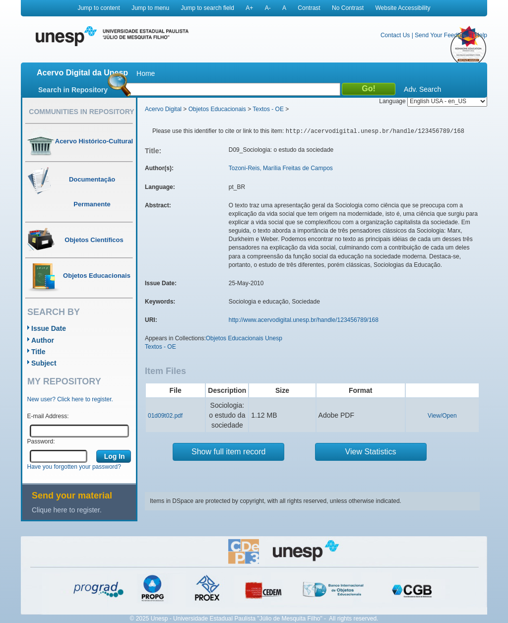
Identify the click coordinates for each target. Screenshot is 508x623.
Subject (44, 363)
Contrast (309, 7)
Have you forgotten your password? (74, 466)
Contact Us (395, 35)
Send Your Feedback (442, 35)
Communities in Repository (81, 112)
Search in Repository (73, 90)
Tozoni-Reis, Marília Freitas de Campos (281, 168)
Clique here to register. (67, 510)
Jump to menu (150, 7)
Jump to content (98, 7)
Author (42, 340)
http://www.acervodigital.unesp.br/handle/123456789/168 (304, 319)
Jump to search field (207, 7)
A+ (249, 7)
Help (481, 35)
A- (268, 7)
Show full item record (228, 451)
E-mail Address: (48, 416)
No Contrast (348, 7)
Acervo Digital (163, 109)
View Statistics (370, 451)
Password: (41, 441)
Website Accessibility (402, 7)
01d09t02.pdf (165, 415)
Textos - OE (268, 109)
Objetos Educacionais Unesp (244, 338)
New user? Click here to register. (70, 399)
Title (38, 352)
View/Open (442, 415)
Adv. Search (422, 89)
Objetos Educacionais (217, 109)
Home (145, 73)
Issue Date (48, 328)
